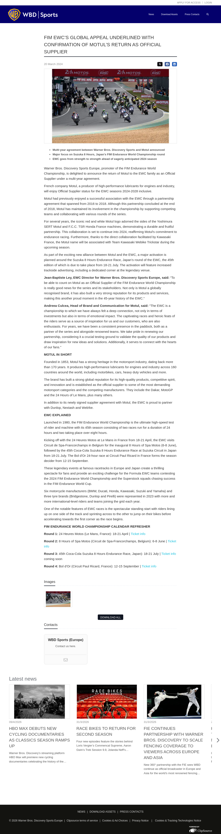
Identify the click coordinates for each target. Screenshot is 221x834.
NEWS (81, 811)
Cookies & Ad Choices (115, 820)
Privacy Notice (140, 820)
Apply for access (188, 2)
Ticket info (139, 534)
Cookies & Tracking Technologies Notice (178, 820)
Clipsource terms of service (83, 820)
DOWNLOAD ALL (110, 617)
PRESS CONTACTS (132, 811)
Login (208, 2)
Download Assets (169, 14)
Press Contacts (192, 14)
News (151, 14)
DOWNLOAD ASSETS (103, 811)
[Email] (66, 660)
